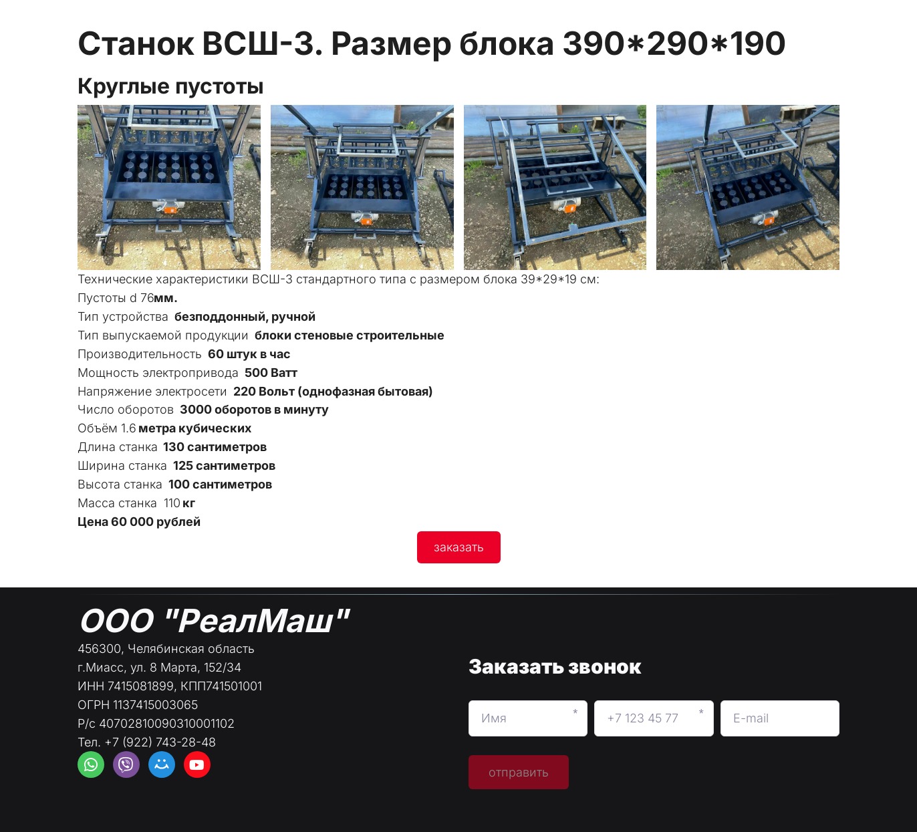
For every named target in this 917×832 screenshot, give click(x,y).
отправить (519, 772)
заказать (459, 547)
